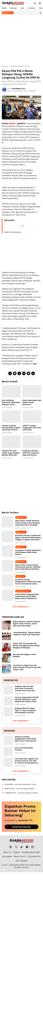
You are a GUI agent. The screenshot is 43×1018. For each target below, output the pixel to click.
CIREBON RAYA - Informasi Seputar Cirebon (20, 793)
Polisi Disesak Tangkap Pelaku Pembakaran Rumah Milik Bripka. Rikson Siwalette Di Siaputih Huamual (27, 596)
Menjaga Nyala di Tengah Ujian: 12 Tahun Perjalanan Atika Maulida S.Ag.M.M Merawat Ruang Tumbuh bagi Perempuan (26, 710)
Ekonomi (13, 8)
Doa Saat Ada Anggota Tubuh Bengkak (24, 655)
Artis (22, 8)
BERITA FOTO (20, 576)
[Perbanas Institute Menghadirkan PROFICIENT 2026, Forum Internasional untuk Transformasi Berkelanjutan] (7, 580)
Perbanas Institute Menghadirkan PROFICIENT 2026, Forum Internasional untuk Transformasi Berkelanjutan (28, 582)
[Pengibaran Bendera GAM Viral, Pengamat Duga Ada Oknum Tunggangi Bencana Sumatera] (31, 442)
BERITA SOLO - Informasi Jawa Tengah (18, 788)
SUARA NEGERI (19, 865)
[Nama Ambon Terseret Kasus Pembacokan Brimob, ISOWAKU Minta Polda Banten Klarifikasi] (7, 566)
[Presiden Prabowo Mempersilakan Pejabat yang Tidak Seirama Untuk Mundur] (11, 416)
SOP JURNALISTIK (34, 856)
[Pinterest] (28, 373)
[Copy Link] (10, 373)
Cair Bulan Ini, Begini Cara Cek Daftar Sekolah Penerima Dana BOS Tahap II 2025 (27, 667)
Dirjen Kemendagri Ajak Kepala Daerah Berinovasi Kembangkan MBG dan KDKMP (31, 402)
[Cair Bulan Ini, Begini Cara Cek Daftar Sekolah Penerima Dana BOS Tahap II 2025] (6, 668)
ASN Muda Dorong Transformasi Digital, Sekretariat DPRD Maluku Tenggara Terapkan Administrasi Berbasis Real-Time (28, 537)
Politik (4, 8)
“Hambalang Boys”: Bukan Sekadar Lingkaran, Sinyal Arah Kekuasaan (26, 633)
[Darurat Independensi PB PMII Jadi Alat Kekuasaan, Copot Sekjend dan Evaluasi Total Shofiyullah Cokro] (8, 700)
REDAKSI (16, 852)
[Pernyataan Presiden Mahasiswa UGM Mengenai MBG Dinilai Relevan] (7, 551)
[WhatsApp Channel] (32, 847)
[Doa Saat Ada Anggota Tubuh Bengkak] (6, 657)
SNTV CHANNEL (22, 861)
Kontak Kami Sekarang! (21, 827)
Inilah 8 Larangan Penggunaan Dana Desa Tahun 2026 (31, 428)
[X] (19, 373)
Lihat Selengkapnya (21, 606)
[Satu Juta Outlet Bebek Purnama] (8, 751)
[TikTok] (21, 847)
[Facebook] (15, 373)
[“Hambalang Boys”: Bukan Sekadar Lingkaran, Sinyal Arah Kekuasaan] (6, 636)
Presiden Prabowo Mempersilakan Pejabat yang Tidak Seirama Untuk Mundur (11, 428)
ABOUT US (7, 852)
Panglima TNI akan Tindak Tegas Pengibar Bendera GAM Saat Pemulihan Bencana (11, 453)
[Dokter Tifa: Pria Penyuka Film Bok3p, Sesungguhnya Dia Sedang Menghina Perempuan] (6, 647)
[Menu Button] (39, 3)
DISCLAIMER (7, 856)
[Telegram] (24, 373)
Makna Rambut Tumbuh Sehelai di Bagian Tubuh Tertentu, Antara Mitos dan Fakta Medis (26, 624)
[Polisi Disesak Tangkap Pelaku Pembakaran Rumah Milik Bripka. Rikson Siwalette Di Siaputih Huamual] (7, 595)
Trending (31, 8)
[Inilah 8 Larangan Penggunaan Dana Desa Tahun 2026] (31, 416)
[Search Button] (35, 3)
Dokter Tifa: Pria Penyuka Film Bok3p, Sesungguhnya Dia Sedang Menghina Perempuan (26, 645)
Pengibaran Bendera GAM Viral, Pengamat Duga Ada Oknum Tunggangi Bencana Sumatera (30, 453)
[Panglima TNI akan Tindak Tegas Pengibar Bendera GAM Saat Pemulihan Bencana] (11, 442)
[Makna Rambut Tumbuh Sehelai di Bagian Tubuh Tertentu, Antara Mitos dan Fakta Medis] (6, 625)
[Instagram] (10, 847)
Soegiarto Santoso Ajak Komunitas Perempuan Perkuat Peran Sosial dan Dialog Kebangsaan (25, 688)
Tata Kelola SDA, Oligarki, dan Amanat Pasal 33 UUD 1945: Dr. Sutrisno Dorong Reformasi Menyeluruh (27, 761)
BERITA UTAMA (21, 517)
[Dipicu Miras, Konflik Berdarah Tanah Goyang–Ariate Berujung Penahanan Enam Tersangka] (7, 521)
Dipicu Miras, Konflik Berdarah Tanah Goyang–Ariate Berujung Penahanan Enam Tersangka (27, 523)
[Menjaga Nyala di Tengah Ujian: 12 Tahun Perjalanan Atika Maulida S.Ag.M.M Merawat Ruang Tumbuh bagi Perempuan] (8, 711)
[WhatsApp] (33, 373)
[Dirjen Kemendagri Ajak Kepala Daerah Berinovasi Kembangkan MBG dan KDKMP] (31, 391)
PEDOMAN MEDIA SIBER (30, 852)
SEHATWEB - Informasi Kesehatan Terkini (19, 784)
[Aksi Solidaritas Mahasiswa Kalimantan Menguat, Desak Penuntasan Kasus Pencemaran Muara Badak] (11, 391)
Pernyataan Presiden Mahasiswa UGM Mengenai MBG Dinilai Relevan (28, 552)
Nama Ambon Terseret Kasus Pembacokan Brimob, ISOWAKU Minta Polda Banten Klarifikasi (27, 567)
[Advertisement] (21, 40)
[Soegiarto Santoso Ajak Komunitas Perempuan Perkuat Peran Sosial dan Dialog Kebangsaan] (8, 689)
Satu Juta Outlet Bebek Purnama (24, 749)
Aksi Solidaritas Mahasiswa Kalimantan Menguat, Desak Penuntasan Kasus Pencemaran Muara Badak (11, 402)
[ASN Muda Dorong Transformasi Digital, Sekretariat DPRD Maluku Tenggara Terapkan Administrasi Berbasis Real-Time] (7, 536)
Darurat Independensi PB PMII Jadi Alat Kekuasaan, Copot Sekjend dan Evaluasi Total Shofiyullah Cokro (27, 699)
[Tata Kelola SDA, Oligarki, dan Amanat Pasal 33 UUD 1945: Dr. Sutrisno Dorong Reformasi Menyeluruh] (8, 762)
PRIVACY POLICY (20, 856)
